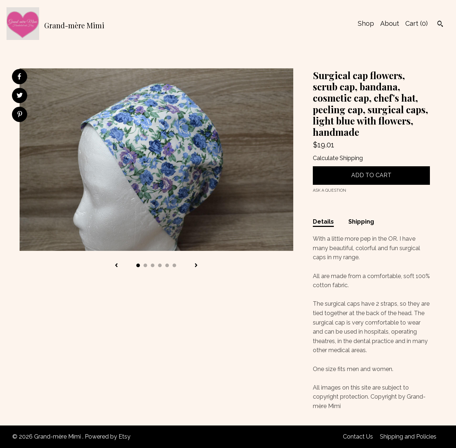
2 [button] (145, 265)
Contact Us (358, 436)
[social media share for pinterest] (20, 115)
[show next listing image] (196, 265)
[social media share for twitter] (20, 96)
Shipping (361, 221)
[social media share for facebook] (19, 77)
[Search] (440, 25)
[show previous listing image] (116, 265)
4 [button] (160, 265)
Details (323, 221)
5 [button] (167, 265)
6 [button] (174, 265)
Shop (366, 23)
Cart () (416, 23)
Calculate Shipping (338, 158)
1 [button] (138, 265)
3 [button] (152, 265)
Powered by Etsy (107, 436)
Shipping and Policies (408, 436)
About (389, 23)
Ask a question (329, 190)
